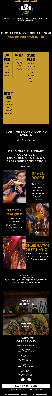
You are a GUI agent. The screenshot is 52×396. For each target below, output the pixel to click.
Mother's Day (18, 1)
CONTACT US (18, 386)
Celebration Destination (38, 247)
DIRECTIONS (34, 386)
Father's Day (26, 1)
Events (13, 18)
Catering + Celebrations (23, 18)
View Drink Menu (26, 166)
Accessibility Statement (13, 394)
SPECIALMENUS (26, 325)
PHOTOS (26, 386)
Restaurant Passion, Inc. (41, 394)
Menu (9, 18)
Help (6, 394)
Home (5, 18)
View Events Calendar (26, 140)
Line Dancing (34, 1)
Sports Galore (14, 212)
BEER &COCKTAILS (26, 302)
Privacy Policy (24, 394)
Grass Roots (37, 175)
